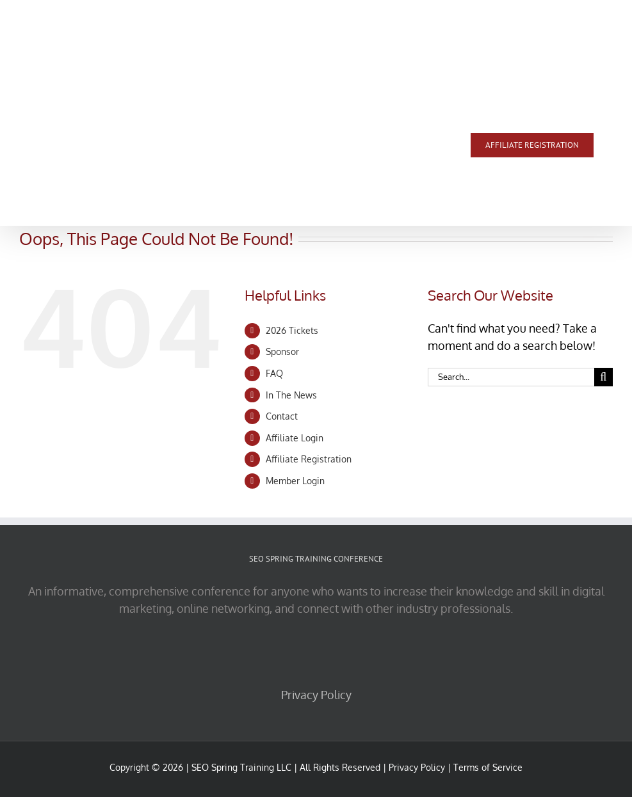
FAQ (274, 373)
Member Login (295, 480)
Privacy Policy (316, 695)
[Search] (603, 377)
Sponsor (282, 351)
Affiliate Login (294, 437)
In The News (291, 395)
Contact (282, 416)
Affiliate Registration (309, 459)
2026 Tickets (292, 330)
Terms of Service (488, 767)
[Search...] (511, 377)
